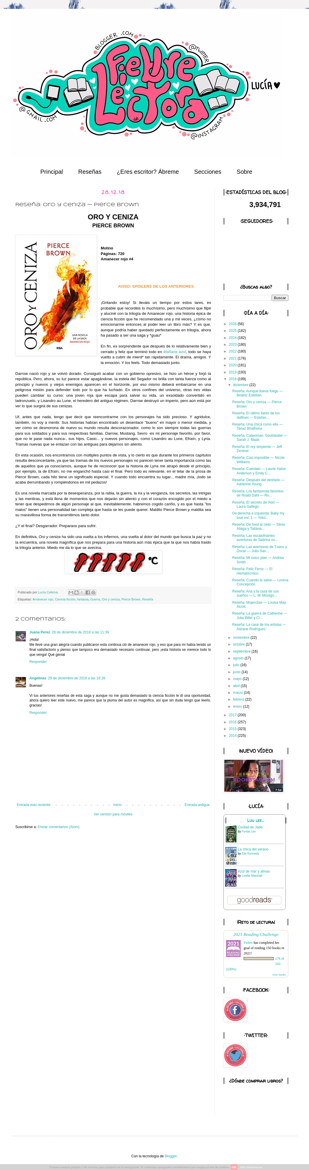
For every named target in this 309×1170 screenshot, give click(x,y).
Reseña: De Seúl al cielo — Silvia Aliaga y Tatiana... (258, 526)
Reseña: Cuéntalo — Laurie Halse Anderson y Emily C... (259, 471)
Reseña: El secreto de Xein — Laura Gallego (256, 504)
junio (237, 672)
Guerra (95, 599)
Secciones (207, 171)
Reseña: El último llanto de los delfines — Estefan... (256, 415)
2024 (233, 338)
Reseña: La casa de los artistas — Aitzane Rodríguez (259, 627)
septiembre (242, 651)
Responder (38, 662)
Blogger (171, 1156)
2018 (233, 379)
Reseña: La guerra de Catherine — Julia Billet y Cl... (259, 615)
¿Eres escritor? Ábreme (148, 171)
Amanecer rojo (42, 599)
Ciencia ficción (65, 599)
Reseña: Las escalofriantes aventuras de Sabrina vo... (255, 538)
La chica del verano (253, 849)
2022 (233, 351)
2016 (233, 722)
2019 (233, 372)
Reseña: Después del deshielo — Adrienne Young (258, 482)
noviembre (241, 638)
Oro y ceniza (111, 599)
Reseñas (90, 171)
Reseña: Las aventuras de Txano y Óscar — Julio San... (259, 549)
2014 (233, 736)
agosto (239, 658)
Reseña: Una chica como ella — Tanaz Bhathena (257, 426)
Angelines (37, 678)
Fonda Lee (249, 831)
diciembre (241, 385)
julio (236, 665)
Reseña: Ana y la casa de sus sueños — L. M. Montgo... (255, 593)
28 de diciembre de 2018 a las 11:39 (80, 632)
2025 (233, 331)
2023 (233, 344)
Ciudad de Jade (250, 827)
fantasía (82, 599)
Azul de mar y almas (254, 871)
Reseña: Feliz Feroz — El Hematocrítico (252, 571)
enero (238, 706)
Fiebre (248, 943)
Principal (51, 171)
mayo (238, 679)
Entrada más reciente (33, 805)
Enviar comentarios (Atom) (58, 827)
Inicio (117, 805)
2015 (233, 729)
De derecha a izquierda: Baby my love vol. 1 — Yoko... (258, 515)
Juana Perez (39, 632)
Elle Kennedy (250, 853)
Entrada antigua (197, 805)
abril (237, 686)
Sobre (244, 171)
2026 (233, 324)
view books (279, 974)
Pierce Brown (131, 599)
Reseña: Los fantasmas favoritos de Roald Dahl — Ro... (258, 493)
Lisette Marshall (252, 875)
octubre (239, 644)
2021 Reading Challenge (256, 934)
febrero (239, 699)
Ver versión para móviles (113, 814)
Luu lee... (255, 820)
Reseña (147, 599)
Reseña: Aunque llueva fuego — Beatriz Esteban (257, 393)
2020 (233, 365)
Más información (251, 1167)
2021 (233, 358)
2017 (233, 715)
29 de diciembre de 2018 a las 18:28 (76, 678)
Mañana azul (174, 352)
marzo (238, 693)
